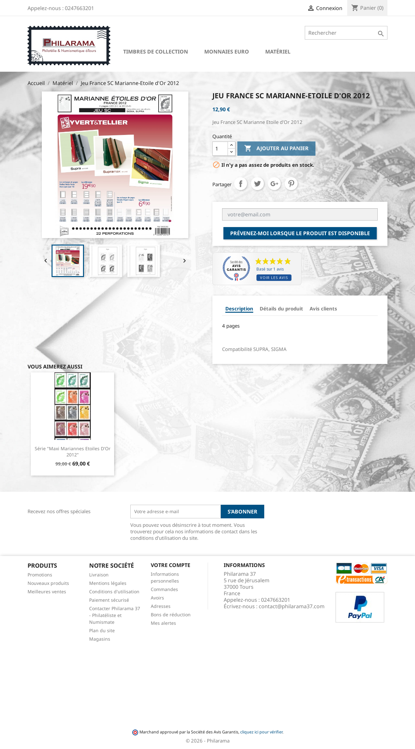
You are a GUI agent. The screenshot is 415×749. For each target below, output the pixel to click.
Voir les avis (274, 277)
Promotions (40, 575)
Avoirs (157, 598)
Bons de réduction (171, 614)
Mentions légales (107, 583)
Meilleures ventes (47, 591)
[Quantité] (220, 148)
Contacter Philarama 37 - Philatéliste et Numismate (114, 615)
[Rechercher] (346, 33)
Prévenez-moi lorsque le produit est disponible (300, 233)
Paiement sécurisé (109, 600)
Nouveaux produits (48, 583)
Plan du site (102, 630)
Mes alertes (163, 623)
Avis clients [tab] (323, 308)
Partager (240, 183)
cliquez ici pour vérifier (261, 732)
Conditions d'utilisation (114, 591)
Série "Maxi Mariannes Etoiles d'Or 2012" (73, 451)
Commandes (164, 589)
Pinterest (291, 183)
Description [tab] (239, 308)
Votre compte (170, 565)
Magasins (99, 639)
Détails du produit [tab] (281, 308)
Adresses (161, 606)
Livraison (99, 575)
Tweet (257, 183)
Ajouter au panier (276, 148)
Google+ (274, 183)
